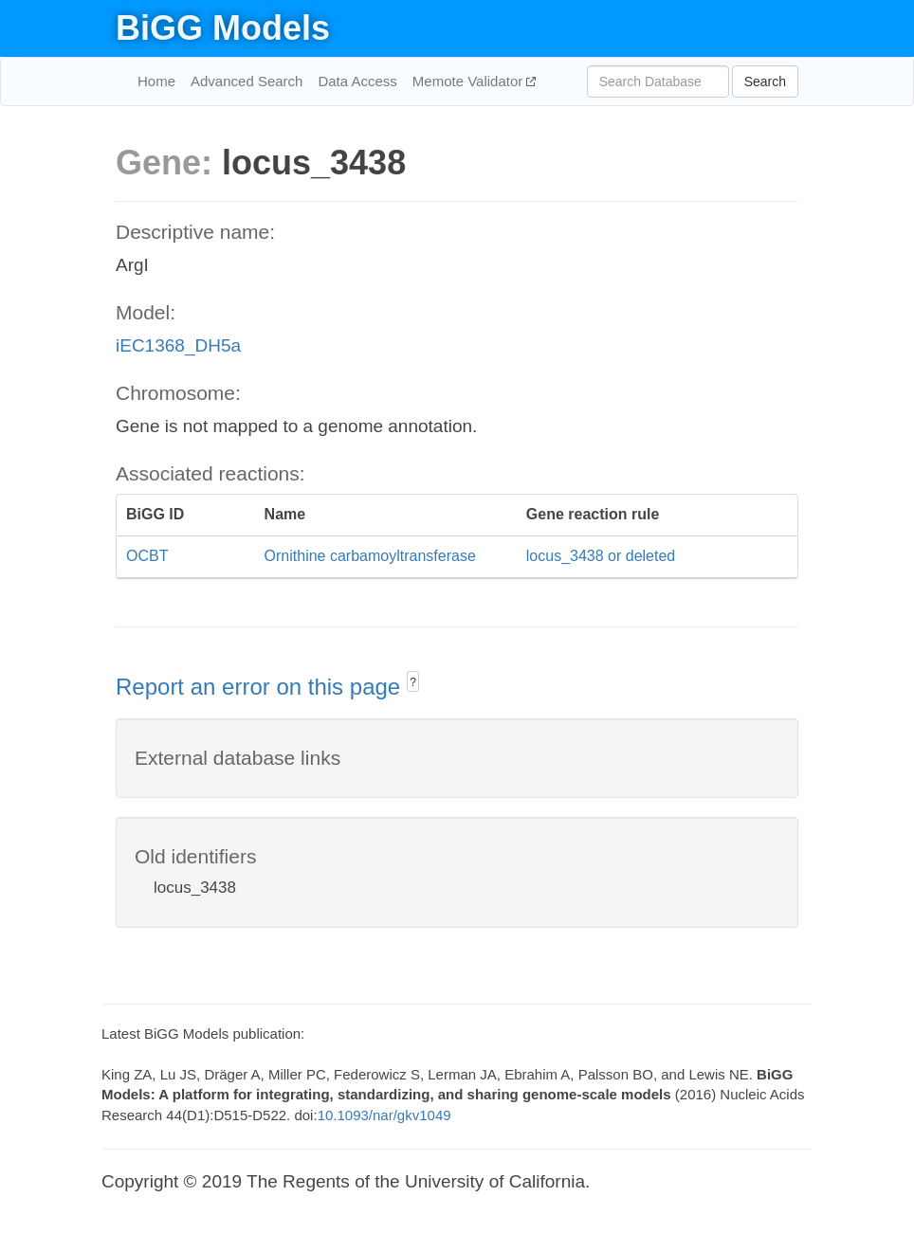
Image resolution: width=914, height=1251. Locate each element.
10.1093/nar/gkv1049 (384, 1115)
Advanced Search (246, 81)
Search (765, 81)
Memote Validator (469, 81)
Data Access (357, 81)
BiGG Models (223, 28)
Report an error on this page (261, 686)
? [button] (413, 682)
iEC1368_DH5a (178, 345)
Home (156, 81)
